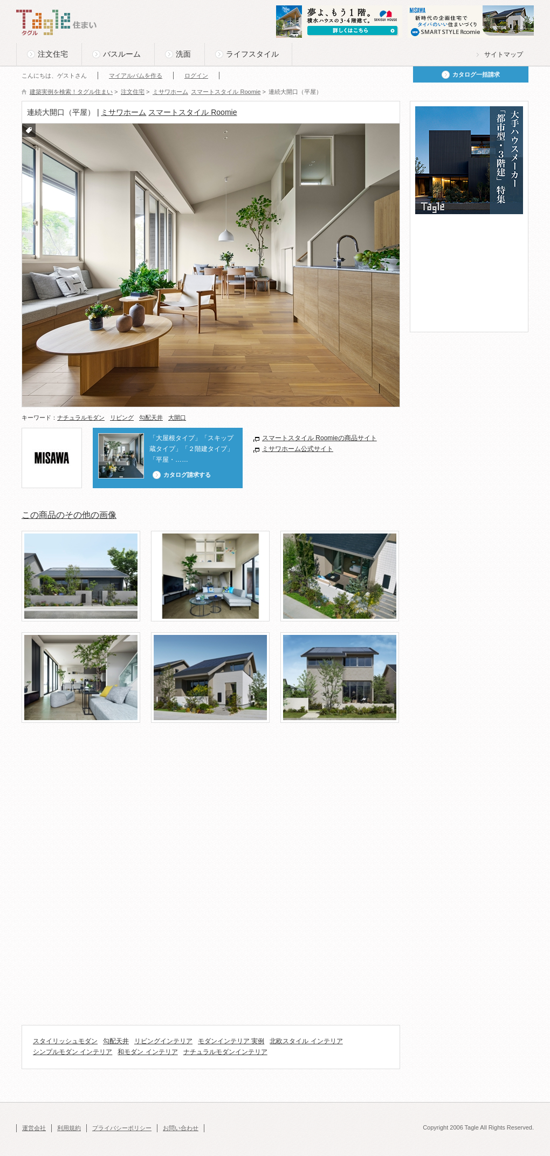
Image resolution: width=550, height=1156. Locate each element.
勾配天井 (151, 417)
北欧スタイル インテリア (306, 1041)
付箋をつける (29, 130)
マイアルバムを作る (135, 75)
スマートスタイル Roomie (192, 112)
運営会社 (34, 1128)
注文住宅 (53, 54)
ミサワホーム (123, 112)
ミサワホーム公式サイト (297, 449)
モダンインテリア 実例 (231, 1041)
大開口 (177, 417)
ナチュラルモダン (81, 417)
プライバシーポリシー (122, 1128)
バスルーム (122, 54)
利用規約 (69, 1128)
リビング (122, 417)
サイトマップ (503, 54)
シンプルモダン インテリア (72, 1052)
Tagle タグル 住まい (56, 23)
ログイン (196, 75)
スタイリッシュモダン (65, 1041)
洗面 (183, 54)
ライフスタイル (252, 54)
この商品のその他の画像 (69, 514)
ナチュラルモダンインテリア (225, 1052)
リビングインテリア (163, 1041)
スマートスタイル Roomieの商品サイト (319, 438)
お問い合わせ (180, 1128)
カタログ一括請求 (476, 74)
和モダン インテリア (147, 1052)
